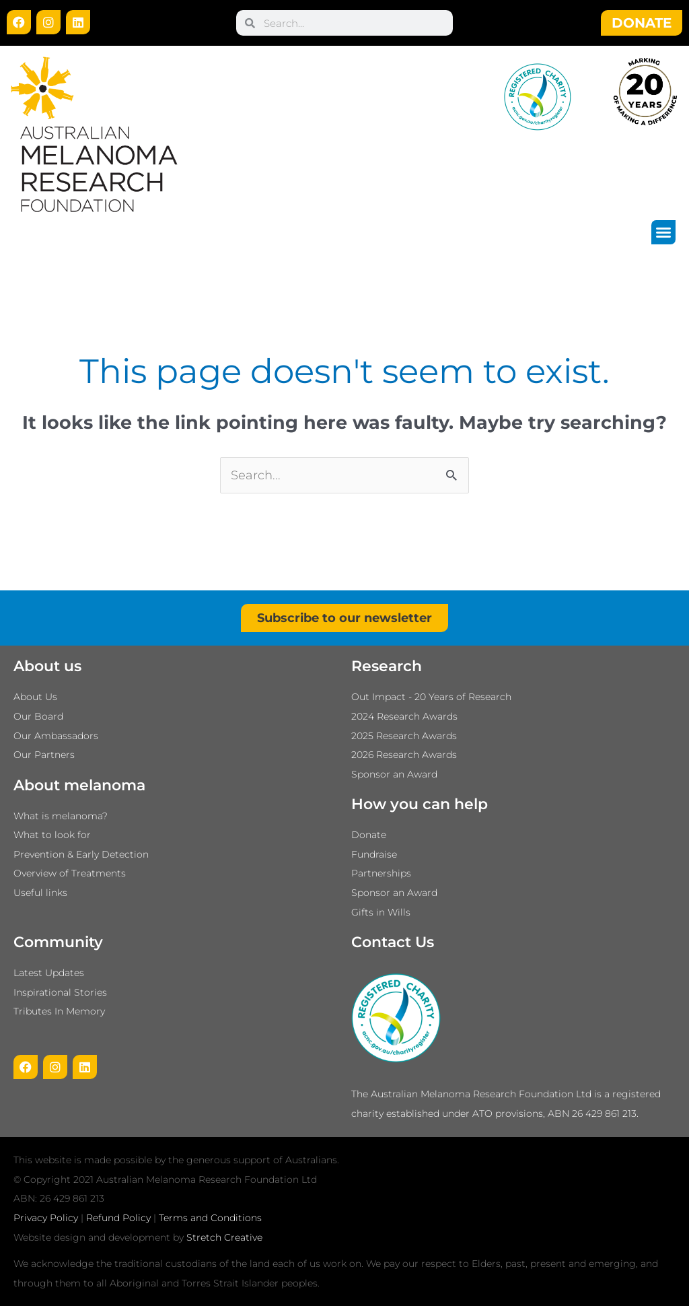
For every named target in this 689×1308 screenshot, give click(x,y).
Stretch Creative (224, 1239)
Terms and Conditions (210, 1220)
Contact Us (392, 944)
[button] (663, 232)
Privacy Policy (45, 1220)
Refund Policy (118, 1220)
